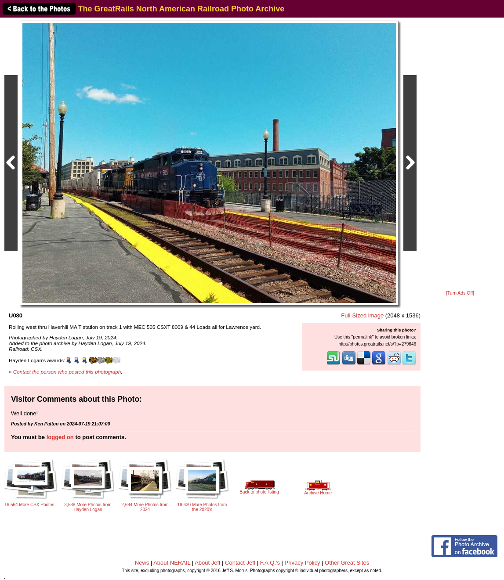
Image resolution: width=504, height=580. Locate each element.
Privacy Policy (302, 562)
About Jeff (207, 562)
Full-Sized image (362, 315)
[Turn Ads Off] (460, 293)
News (142, 562)
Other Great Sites (347, 562)
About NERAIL (171, 562)
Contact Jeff (240, 562)
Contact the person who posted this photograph (67, 372)
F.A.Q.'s (270, 562)
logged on (60, 437)
